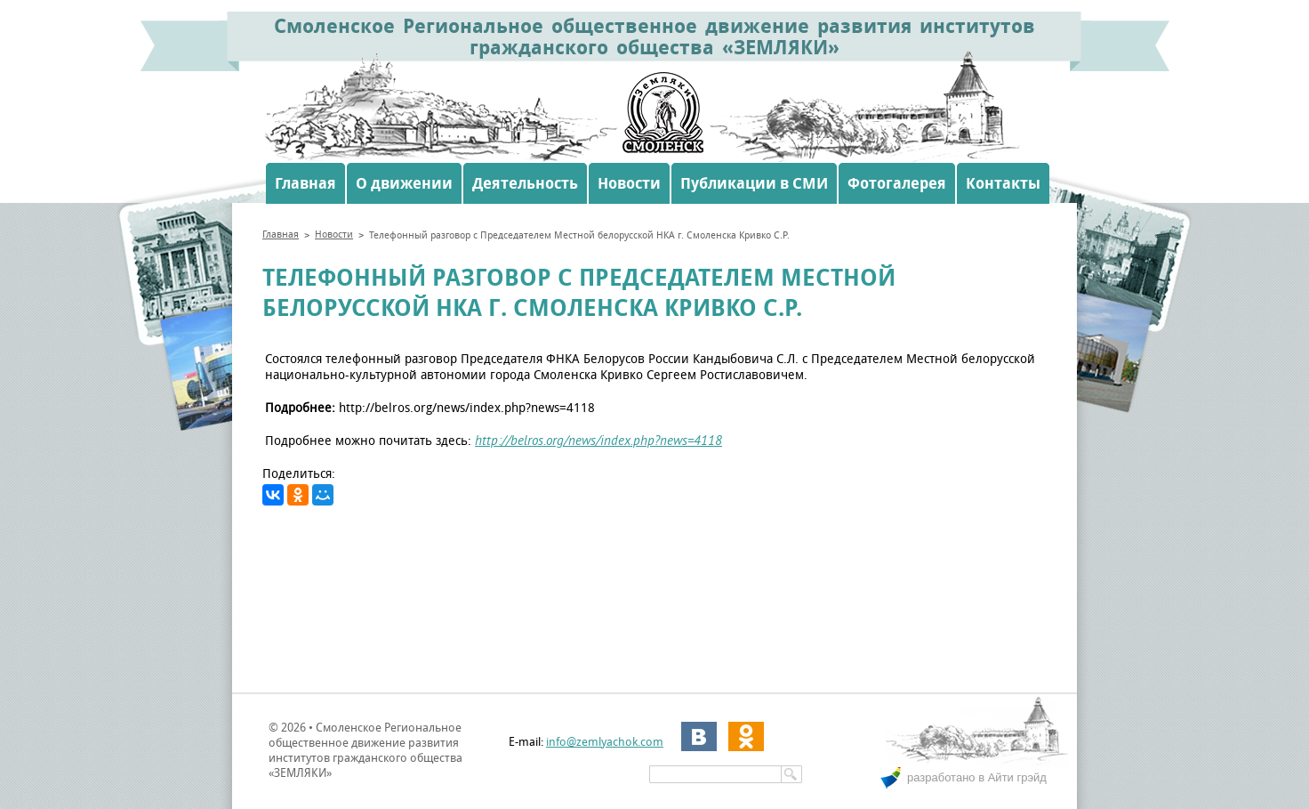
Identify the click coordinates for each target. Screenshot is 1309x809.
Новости (629, 183)
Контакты (1003, 183)
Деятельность (525, 183)
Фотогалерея (896, 183)
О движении (404, 183)
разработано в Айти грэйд (977, 777)
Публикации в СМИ (754, 183)
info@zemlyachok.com (604, 741)
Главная (305, 183)
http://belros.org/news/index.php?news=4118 (598, 441)
